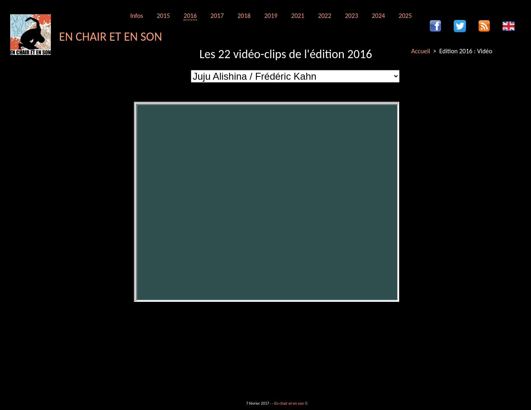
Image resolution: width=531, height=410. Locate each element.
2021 (297, 16)
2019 (270, 16)
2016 (190, 16)
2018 (243, 16)
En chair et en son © (291, 403)
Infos (136, 16)
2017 (216, 16)
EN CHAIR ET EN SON (110, 36)
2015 (163, 16)
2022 (324, 16)
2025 (405, 16)
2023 (351, 16)
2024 (378, 16)
